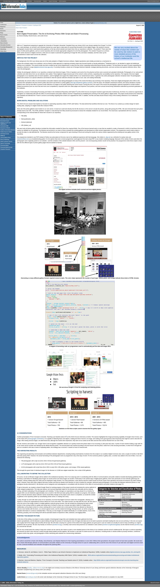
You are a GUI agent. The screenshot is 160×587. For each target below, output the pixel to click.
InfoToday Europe (4, 133)
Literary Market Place (5, 137)
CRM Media (29, 1)
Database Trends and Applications (5, 123)
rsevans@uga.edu (32, 573)
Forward (24, 27)
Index (20, 27)
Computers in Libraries (27, 25)
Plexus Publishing (4, 139)
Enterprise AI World (5, 127)
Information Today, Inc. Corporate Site (11, 1)
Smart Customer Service (6, 141)
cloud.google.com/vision (35, 438)
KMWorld (23, 1)
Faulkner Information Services (7, 129)
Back (17, 27)
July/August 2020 (37, 25)
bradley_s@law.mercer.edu (36, 568)
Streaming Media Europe (6, 147)
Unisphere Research (5, 149)
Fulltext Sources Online (6, 131)
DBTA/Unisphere (62, 1)
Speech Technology (53, 1)
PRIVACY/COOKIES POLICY (153, 1)
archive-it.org (57, 524)
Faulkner (45, 1)
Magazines (18, 25)
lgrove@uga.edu (31, 577)
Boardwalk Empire (4, 120)
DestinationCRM (4, 126)
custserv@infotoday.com (77, 585)
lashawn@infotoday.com (100, 22)
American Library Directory (7, 119)
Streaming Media (37, 1)
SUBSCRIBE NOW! (135, 32)
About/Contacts (154, 582)
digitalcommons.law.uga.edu (43, 67)
